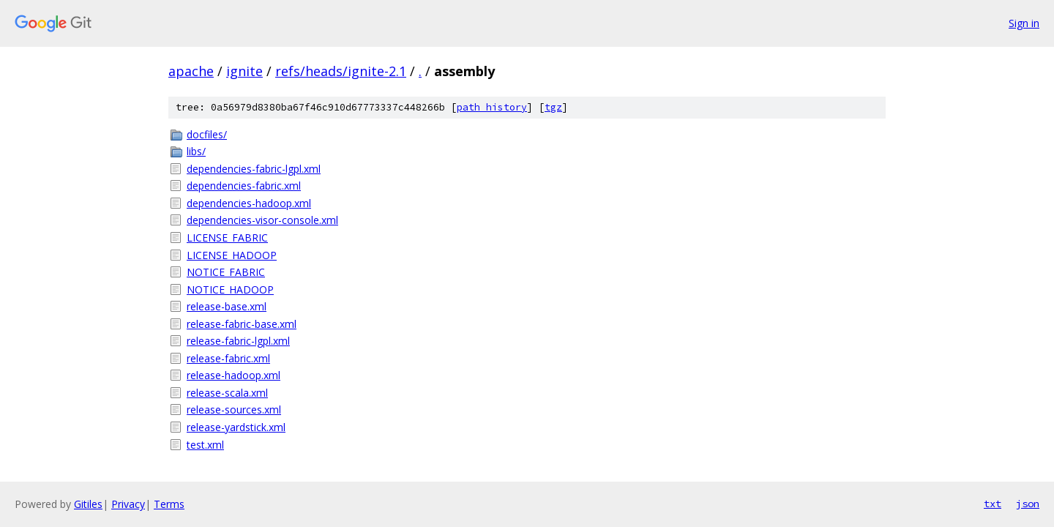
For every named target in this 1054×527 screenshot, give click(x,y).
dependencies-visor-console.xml (262, 220)
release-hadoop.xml (233, 375)
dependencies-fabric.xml (244, 186)
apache (191, 71)
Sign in (1024, 23)
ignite (244, 71)
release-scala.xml (227, 393)
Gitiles (88, 504)
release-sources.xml (234, 409)
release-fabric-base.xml (241, 324)
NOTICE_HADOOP (230, 289)
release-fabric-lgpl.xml (238, 341)
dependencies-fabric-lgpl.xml (254, 169)
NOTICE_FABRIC (226, 272)
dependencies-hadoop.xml (249, 203)
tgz (553, 107)
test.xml (205, 445)
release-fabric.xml (228, 358)
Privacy (128, 504)
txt (992, 503)
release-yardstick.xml (236, 427)
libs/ (196, 151)
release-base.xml (226, 306)
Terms (169, 504)
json (1027, 503)
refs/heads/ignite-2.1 (340, 71)
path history (492, 107)
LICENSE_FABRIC (227, 237)
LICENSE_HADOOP (232, 255)
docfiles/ (207, 134)
